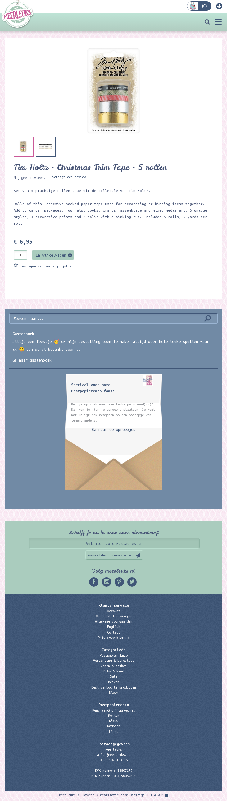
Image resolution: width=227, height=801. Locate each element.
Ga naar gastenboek (32, 360)
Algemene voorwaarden (113, 621)
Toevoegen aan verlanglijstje (45, 266)
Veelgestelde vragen (113, 616)
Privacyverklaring (113, 637)
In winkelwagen (51, 255)
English (113, 627)
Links (113, 732)
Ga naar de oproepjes (113, 429)
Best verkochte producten (113, 687)
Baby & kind (113, 671)
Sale (113, 676)
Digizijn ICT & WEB (146, 795)
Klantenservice (113, 605)
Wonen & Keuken (114, 666)
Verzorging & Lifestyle (113, 660)
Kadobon (113, 726)
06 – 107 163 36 (114, 760)
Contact (113, 632)
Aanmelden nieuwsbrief (111, 555)
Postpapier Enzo (114, 655)
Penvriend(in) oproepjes (113, 710)
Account (113, 611)
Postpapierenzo (113, 705)
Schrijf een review (69, 177)
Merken (113, 682)
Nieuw (113, 692)
